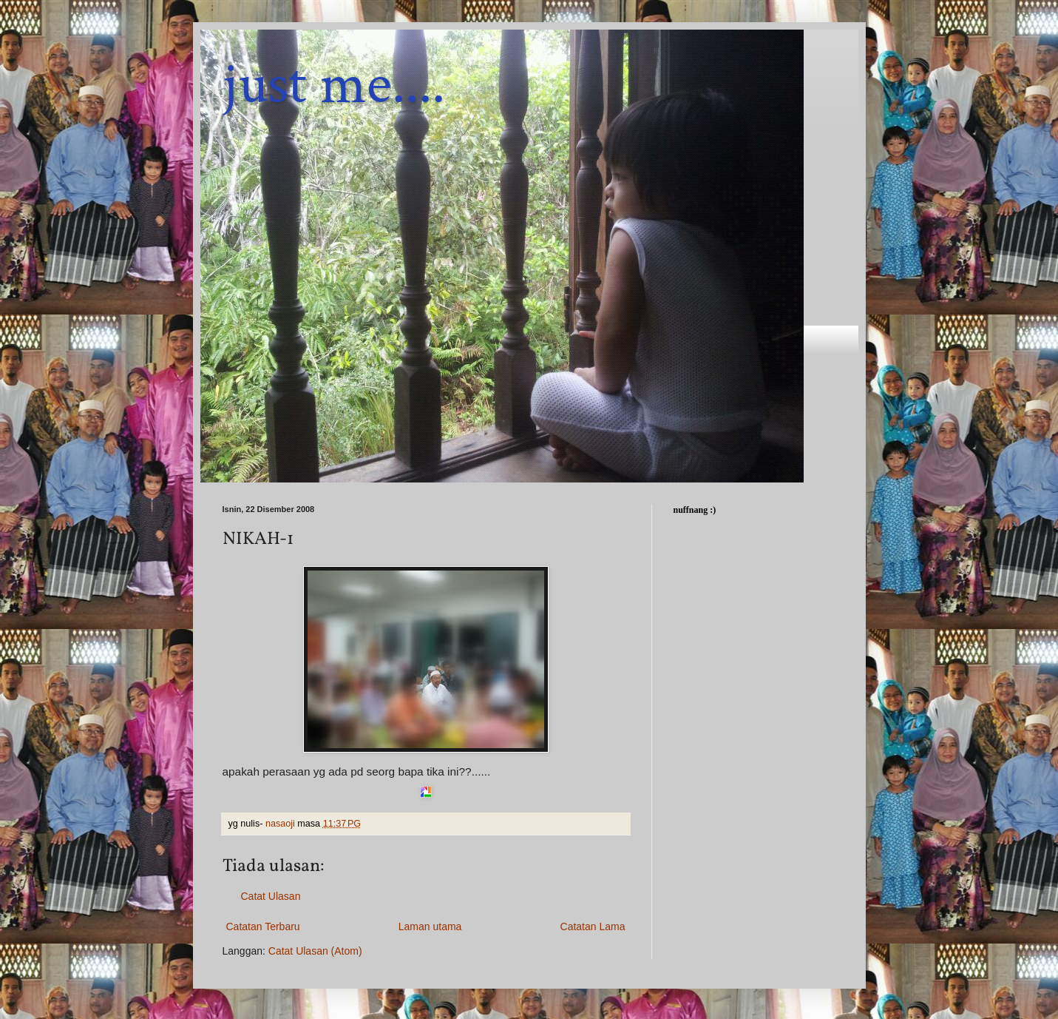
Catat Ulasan (271, 896)
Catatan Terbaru (263, 926)
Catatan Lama (592, 926)
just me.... (334, 84)
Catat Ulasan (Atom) (315, 951)
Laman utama (430, 926)
